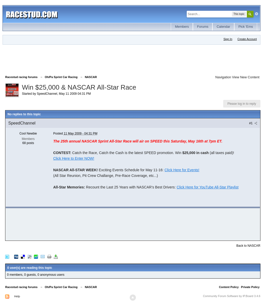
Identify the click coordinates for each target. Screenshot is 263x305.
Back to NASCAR (248, 245)
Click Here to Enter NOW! (73, 158)
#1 (253, 123)
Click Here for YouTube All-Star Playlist (208, 187)
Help (17, 296)
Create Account (247, 39)
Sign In (227, 39)
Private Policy (250, 287)
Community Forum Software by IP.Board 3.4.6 (231, 296)
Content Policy (229, 287)
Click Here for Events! (182, 170)
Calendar (223, 26)
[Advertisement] (98, 58)
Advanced (257, 14)
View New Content (245, 77)
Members (182, 26)
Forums (202, 26)
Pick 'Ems (245, 26)
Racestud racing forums (21, 287)
